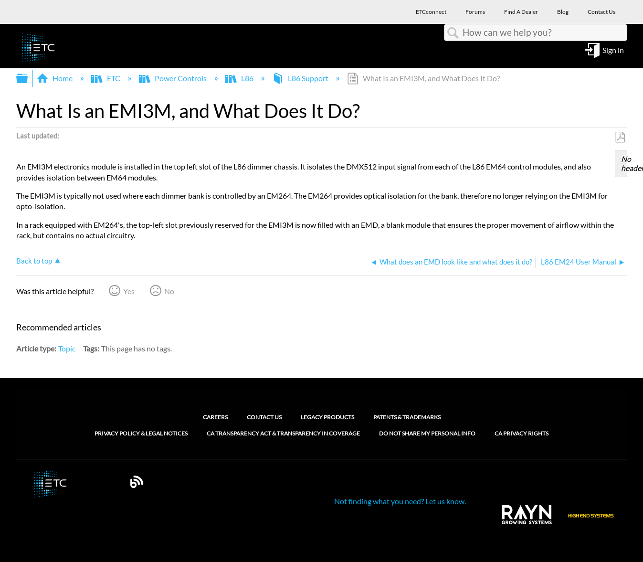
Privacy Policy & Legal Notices (141, 433)
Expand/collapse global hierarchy (28, 78)
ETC (106, 78)
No (169, 291)
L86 (240, 78)
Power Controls (173, 78)
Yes (129, 291)
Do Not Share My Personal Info (427, 433)
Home (55, 78)
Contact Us (264, 417)
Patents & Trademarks (407, 417)
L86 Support (301, 78)
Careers (215, 417)
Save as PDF (620, 137)
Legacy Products (327, 417)
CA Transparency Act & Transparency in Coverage (283, 433)
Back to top (34, 260)
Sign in (613, 49)
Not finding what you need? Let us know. (400, 501)
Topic (66, 348)
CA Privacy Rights (521, 433)
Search (453, 33)
